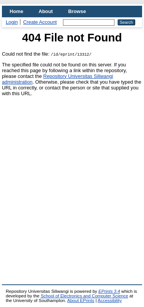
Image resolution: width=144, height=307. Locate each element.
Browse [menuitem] (77, 11)
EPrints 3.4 (109, 291)
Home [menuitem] (16, 11)
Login (12, 22)
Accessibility (110, 300)
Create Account (40, 22)
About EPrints (80, 300)
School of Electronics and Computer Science (84, 296)
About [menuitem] (46, 11)
